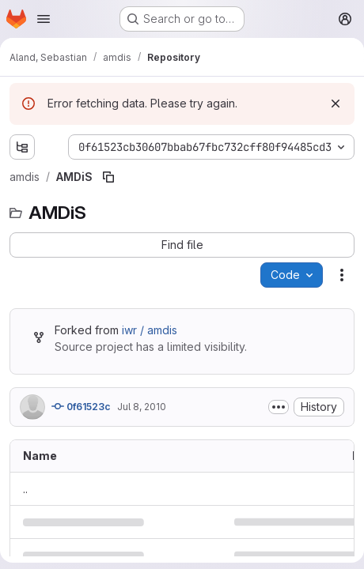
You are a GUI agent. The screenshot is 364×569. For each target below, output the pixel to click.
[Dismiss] (335, 103)
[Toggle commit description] (278, 407)
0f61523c (81, 406)
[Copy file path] (108, 177)
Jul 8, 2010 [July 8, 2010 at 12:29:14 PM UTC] (141, 407)
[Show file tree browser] (22, 147)
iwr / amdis (149, 330)
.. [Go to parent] (25, 489)
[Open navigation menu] (43, 19)
